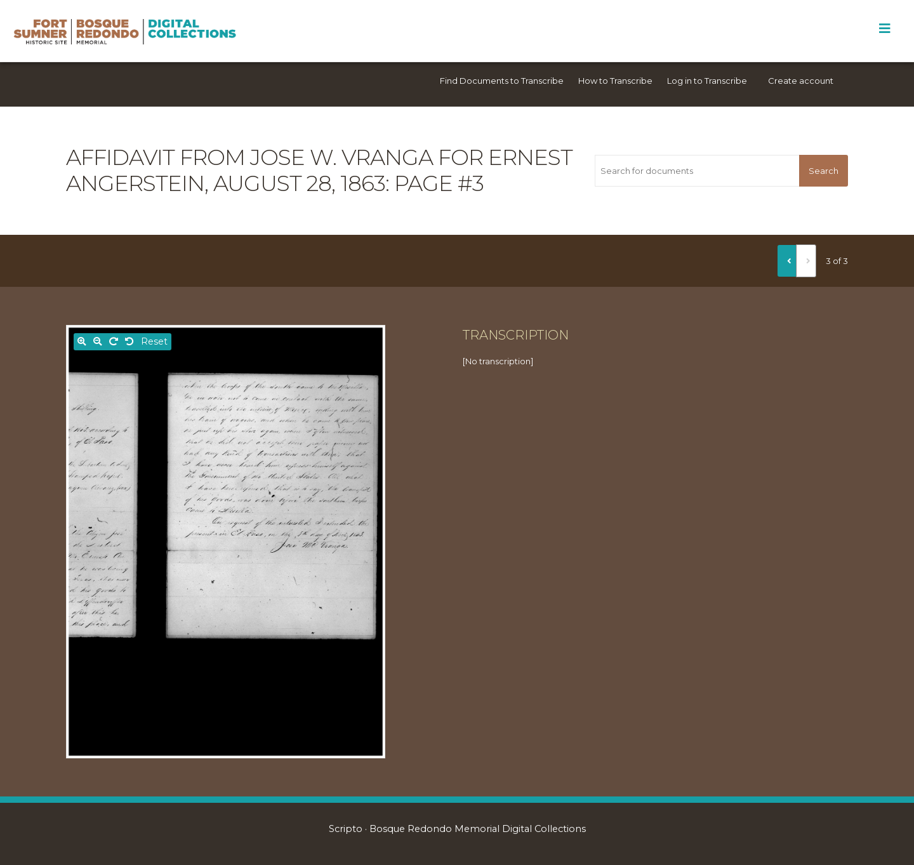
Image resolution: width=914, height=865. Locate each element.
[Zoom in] (82, 341)
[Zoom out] (97, 341)
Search (823, 171)
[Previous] (787, 261)
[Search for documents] (697, 171)
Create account (800, 81)
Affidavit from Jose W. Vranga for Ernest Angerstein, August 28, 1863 (319, 170)
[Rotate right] (113, 341)
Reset (154, 341)
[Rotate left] (129, 341)
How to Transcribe (615, 81)
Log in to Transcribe (707, 81)
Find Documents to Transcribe (502, 81)
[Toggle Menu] (884, 28)
